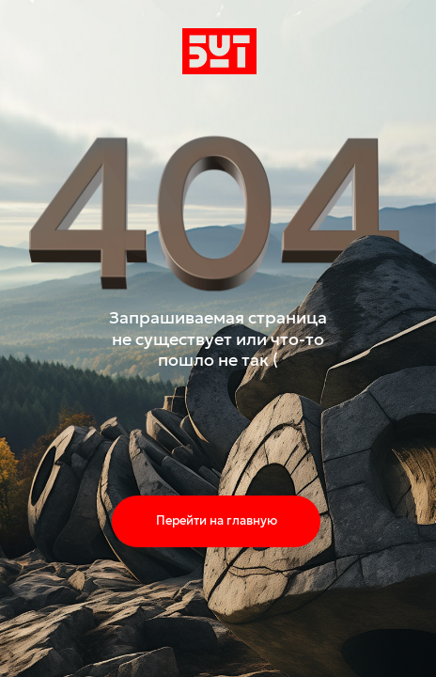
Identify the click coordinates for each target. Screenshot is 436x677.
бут (193, 50)
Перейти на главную (216, 520)
